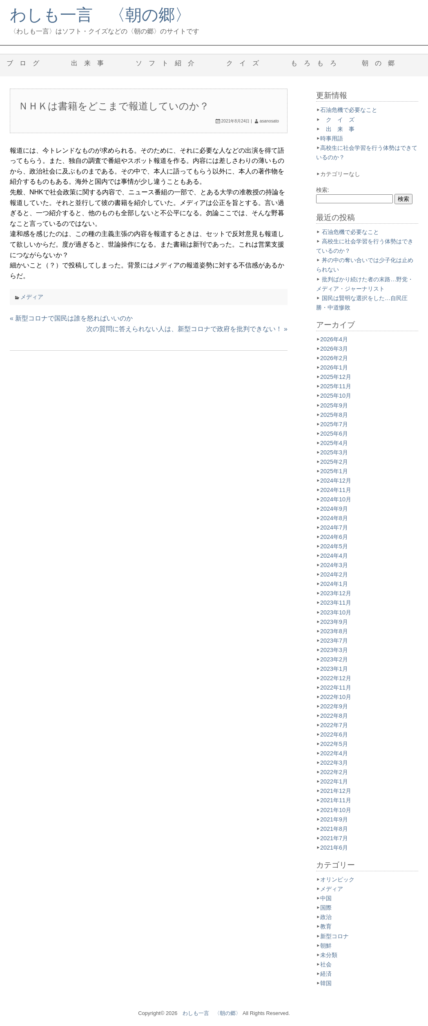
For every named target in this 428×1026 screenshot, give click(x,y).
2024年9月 (334, 508)
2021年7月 (334, 838)
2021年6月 (334, 847)
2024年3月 (334, 565)
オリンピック (337, 879)
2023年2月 (334, 659)
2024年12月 (335, 480)
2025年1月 (334, 471)
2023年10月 (335, 612)
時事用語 (331, 138)
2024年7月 (334, 527)
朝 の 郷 (381, 63)
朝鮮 (326, 945)
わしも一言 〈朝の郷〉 (100, 14)
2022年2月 (334, 772)
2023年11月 (335, 602)
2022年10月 (335, 697)
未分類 (328, 955)
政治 (326, 917)
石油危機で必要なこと (348, 110)
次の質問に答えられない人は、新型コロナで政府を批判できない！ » (187, 328)
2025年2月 (334, 461)
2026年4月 (334, 339)
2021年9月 (334, 819)
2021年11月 (335, 800)
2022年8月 (334, 715)
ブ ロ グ (26, 63)
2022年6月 (334, 734)
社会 (326, 964)
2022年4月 (334, 753)
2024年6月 (334, 537)
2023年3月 (334, 650)
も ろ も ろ (313, 63)
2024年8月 (334, 518)
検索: (322, 190)
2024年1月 (334, 584)
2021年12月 (335, 791)
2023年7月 (334, 640)
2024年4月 (334, 555)
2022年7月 (334, 725)
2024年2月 (334, 574)
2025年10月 (335, 395)
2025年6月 (334, 433)
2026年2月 (334, 358)
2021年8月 (334, 829)
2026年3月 (334, 348)
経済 (326, 973)
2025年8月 (334, 415)
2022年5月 (334, 744)
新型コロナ (334, 936)
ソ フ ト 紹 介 (168, 63)
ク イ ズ (246, 63)
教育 (326, 926)
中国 (326, 898)
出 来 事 (91, 63)
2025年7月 (334, 424)
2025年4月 (334, 443)
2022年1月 (334, 781)
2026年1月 (334, 367)
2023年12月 (335, 593)
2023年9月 (334, 622)
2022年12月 (335, 678)
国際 (326, 907)
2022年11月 (335, 687)
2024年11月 (335, 490)
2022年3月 (334, 762)
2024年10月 (335, 499)
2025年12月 (335, 377)
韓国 (326, 983)
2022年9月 (334, 706)
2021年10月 (335, 810)
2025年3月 (334, 452)
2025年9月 (334, 405)
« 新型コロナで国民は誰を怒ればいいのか (71, 318)
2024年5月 (334, 546)
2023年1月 (334, 668)
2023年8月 (334, 631)
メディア (31, 297)
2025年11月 (335, 386)
